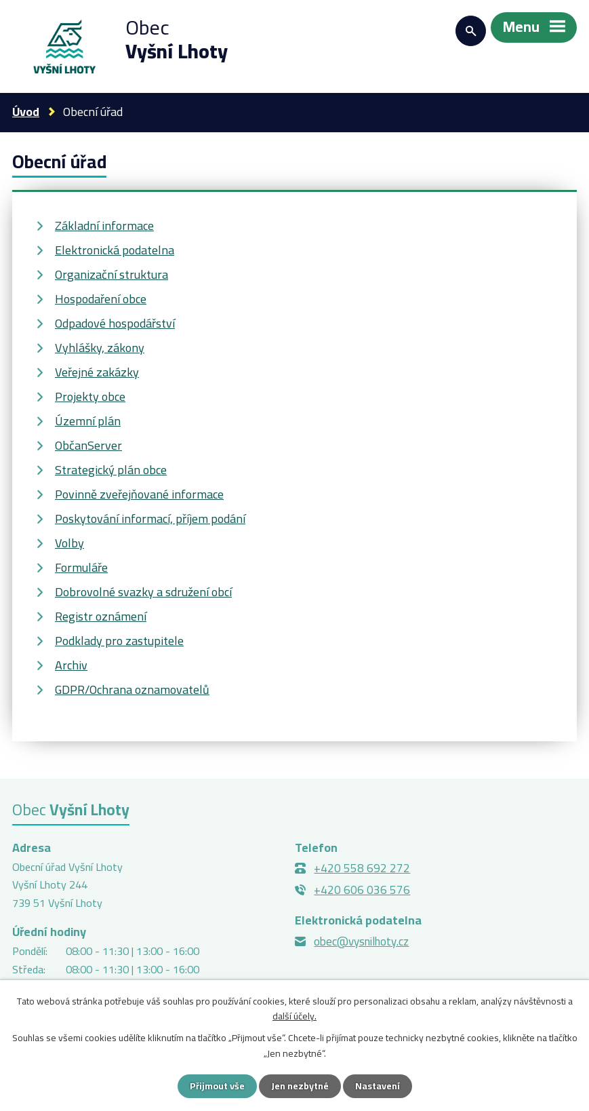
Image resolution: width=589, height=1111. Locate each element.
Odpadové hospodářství (115, 323)
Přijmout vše (217, 1086)
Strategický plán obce (111, 470)
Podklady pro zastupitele (119, 640)
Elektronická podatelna (114, 250)
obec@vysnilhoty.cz (361, 941)
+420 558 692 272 (362, 868)
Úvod (25, 111)
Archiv (71, 665)
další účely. (294, 1016)
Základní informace (104, 225)
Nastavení (377, 1086)
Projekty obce (90, 396)
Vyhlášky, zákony (99, 347)
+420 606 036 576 (362, 889)
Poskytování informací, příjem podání (150, 518)
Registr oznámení (100, 616)
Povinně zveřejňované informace (139, 494)
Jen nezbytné (300, 1086)
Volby (69, 543)
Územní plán (88, 421)
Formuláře (81, 567)
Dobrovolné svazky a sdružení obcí (143, 592)
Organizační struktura (111, 274)
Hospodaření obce (100, 299)
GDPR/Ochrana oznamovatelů (132, 689)
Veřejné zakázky (97, 372)
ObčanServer (88, 445)
